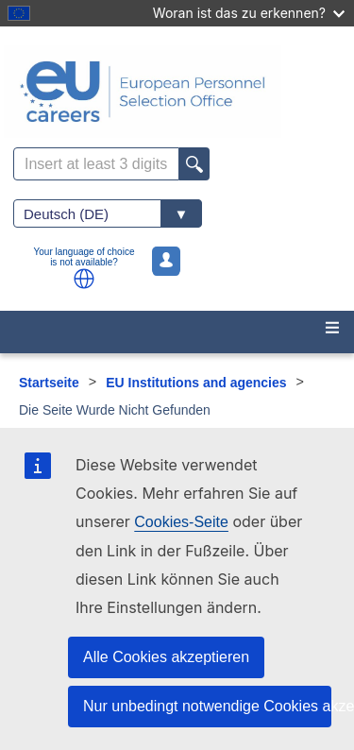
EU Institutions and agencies (196, 382)
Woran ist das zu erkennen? (249, 13)
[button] (84, 278)
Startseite (49, 382)
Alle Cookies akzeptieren (166, 657)
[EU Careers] (177, 91)
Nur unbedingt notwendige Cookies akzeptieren (207, 706)
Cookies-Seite (181, 522)
